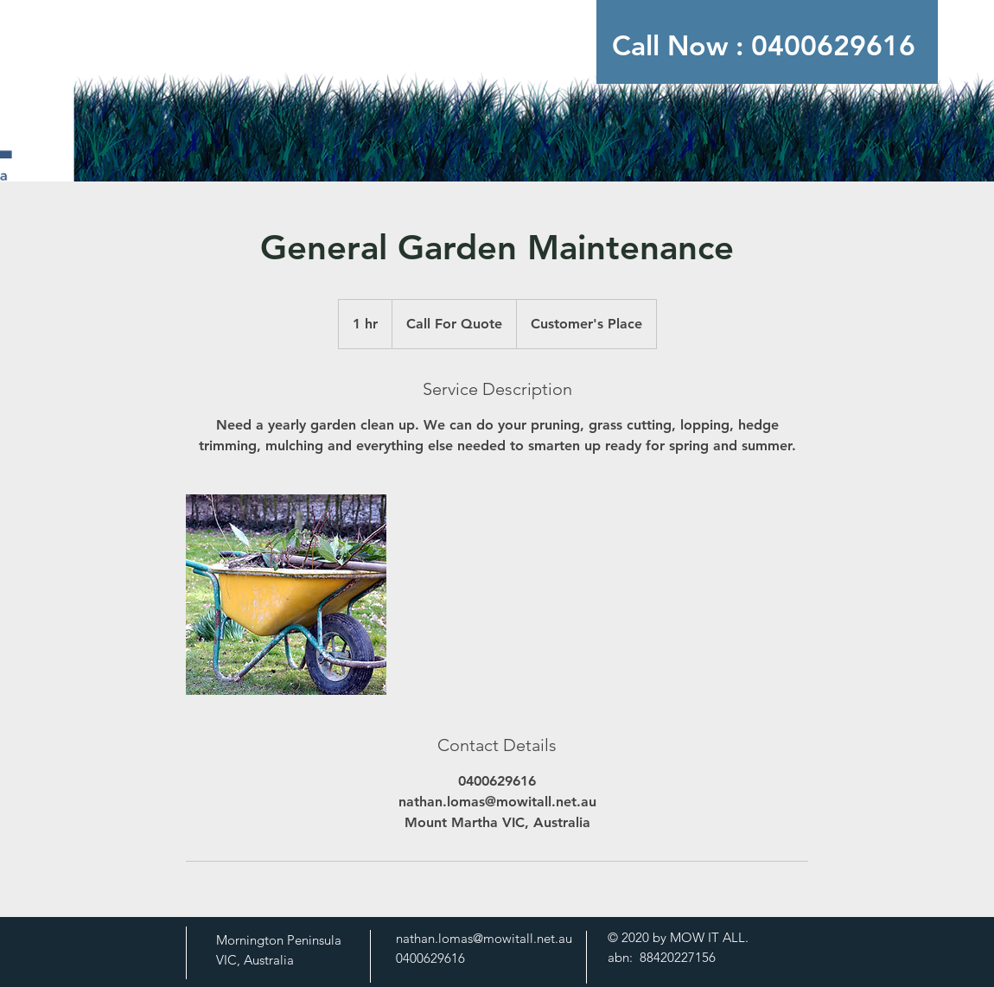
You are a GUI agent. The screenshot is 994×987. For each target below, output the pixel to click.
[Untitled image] (286, 594)
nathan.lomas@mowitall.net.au (484, 938)
